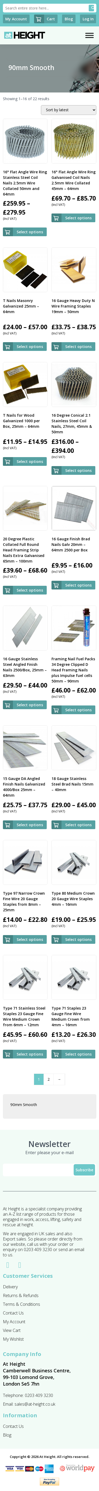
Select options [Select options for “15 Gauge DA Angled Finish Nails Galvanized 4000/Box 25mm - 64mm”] (30, 824)
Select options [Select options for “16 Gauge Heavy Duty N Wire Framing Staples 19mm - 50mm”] (78, 346)
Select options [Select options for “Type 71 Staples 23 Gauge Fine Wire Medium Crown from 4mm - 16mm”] (78, 1054)
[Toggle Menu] (89, 35)
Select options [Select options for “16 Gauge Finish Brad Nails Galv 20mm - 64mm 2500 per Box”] (78, 585)
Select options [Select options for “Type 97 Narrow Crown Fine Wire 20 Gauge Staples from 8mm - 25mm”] (30, 939)
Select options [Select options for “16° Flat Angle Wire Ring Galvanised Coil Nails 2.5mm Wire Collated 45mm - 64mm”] (78, 217)
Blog (7, 1435)
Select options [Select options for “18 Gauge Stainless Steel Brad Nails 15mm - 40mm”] (78, 824)
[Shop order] (68, 110)
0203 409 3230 (39, 1395)
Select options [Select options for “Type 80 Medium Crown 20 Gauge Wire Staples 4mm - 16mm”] (78, 939)
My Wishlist (13, 1339)
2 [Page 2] (49, 1079)
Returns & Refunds (21, 1295)
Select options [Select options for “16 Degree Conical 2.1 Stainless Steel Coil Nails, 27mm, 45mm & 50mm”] (78, 470)
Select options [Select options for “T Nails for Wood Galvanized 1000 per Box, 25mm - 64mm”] (30, 461)
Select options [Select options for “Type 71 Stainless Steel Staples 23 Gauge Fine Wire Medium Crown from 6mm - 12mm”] (30, 1054)
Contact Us (13, 1313)
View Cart (12, 1330)
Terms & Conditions (21, 1304)
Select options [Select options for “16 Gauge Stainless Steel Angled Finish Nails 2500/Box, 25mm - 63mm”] (30, 704)
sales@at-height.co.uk (35, 1404)
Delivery (10, 1287)
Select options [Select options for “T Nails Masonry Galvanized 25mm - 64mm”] (30, 346)
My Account (14, 1322)
